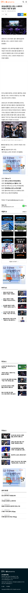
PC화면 (8, 586)
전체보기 (24, 211)
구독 (26, 206)
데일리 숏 (4, 211)
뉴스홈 (2, 586)
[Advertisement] (14, 76)
